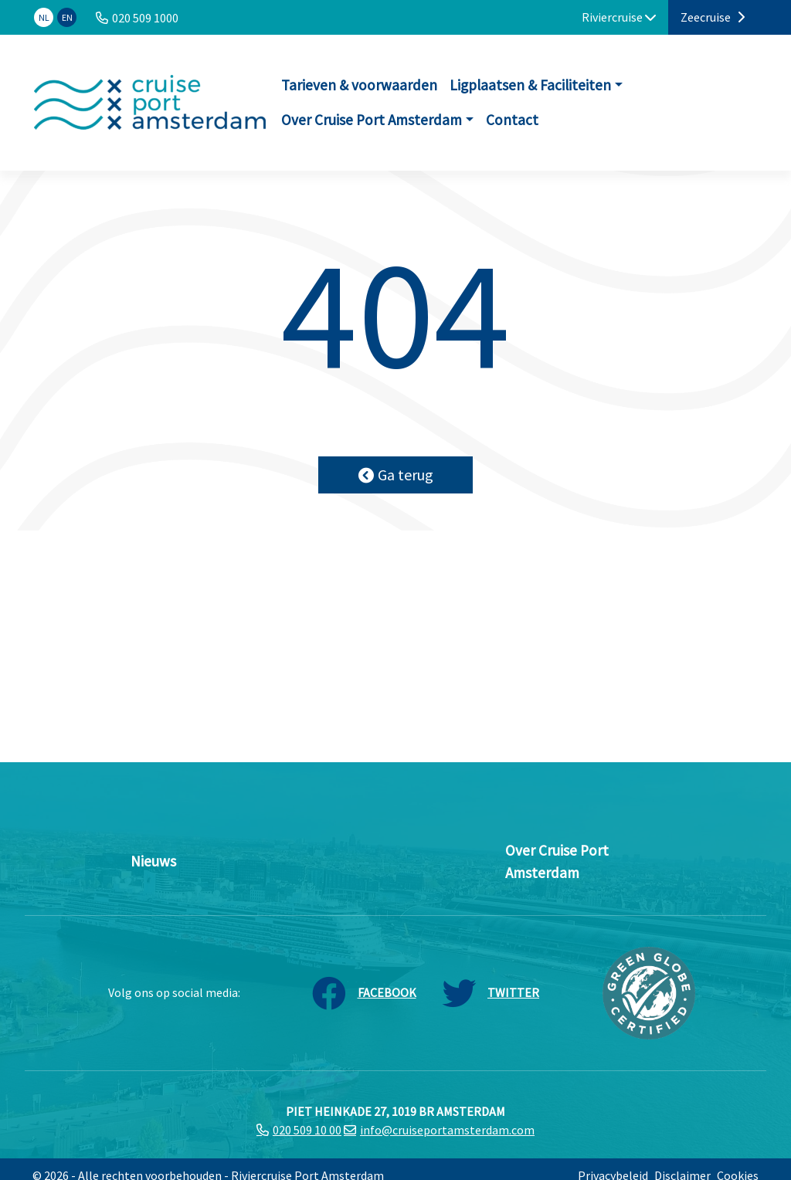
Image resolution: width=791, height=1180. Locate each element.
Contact (512, 119)
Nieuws (153, 861)
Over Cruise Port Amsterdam (371, 119)
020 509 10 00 (307, 1130)
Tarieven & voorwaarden (359, 85)
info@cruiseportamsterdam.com (447, 1130)
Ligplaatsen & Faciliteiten (530, 85)
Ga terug (395, 474)
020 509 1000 (145, 17)
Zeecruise (713, 17)
